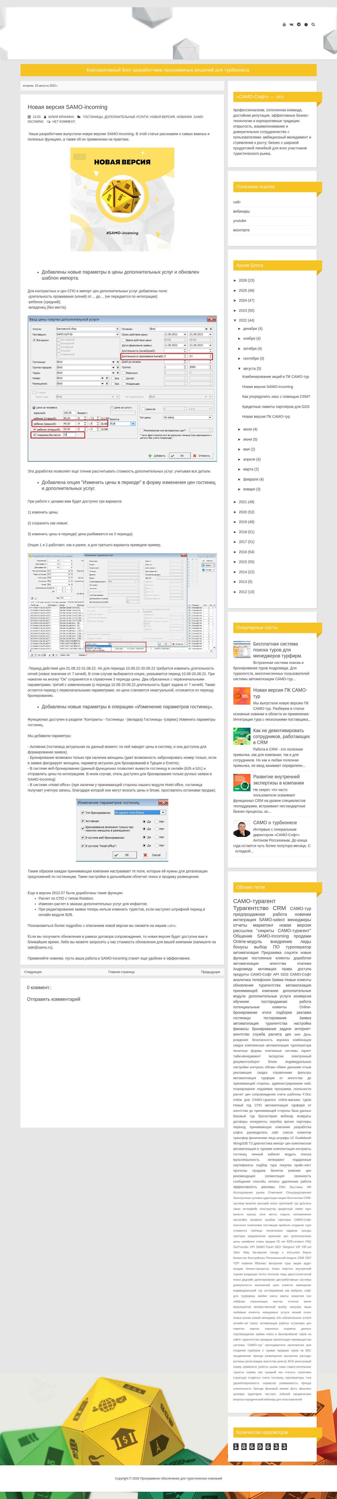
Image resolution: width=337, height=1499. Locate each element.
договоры (240, 1121)
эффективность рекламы (254, 1187)
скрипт (306, 1051)
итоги (266, 1012)
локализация (259, 1301)
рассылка (243, 930)
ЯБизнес (260, 1263)
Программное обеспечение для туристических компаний (181, 1478)
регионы (239, 1361)
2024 (243, 300)
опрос (254, 1323)
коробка (276, 1121)
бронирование (264, 1029)
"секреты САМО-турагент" (283, 930)
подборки (284, 1012)
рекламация (242, 1072)
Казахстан (240, 1257)
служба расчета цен (272, 1034)
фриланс (305, 1388)
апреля (249, 459)
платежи (304, 963)
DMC (282, 1187)
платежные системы (281, 1051)
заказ (237, 1208)
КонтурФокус (256, 1257)
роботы (263, 1366)
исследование (273, 1290)
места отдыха (279, 1214)
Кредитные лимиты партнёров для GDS (275, 407)
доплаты (305, 1203)
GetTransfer (241, 1246)
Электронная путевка (247, 1197)
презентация (281, 1339)
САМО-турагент (254, 901)
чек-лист (270, 1394)
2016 (243, 552)
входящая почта (255, 1274)
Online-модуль (247, 941)
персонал (239, 1225)
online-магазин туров (294, 1100)
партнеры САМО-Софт (294, 1219)
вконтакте (241, 230)
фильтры (304, 1072)
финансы (241, 1029)
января (249, 489)
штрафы (282, 1138)
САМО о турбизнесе (275, 822)
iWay (246, 1252)
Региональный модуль (281, 1257)
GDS (284, 974)
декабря (250, 329)
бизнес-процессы (257, 1268)
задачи (285, 1029)
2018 (243, 532)
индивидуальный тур (247, 1290)
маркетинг (263, 925)
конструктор (268, 1208)
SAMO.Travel (265, 1246)
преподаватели (275, 1345)
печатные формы (247, 1051)
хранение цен (278, 1236)
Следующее (33, 972)
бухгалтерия (267, 1116)
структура (240, 1377)
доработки (302, 958)
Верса (307, 1252)
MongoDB (240, 1143)
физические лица (262, 1138)
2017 (243, 542)
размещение (273, 1355)
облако (270, 1067)
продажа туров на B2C (294, 1350)
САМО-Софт (300, 974)
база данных (301, 1111)
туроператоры (294, 1377)
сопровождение (264, 1094)
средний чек (274, 1372)
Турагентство (251, 908)
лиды (305, 941)
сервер (251, 1372)
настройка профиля (247, 1219)
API (276, 974)
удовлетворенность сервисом (254, 1383)
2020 (243, 512)
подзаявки (265, 1089)
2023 (243, 310)
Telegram (288, 1246)
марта (248, 469)
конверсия (302, 996)
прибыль (284, 1225)
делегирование (265, 1279)
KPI (252, 1246)
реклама (304, 1012)
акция (282, 1197)
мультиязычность (246, 1160)
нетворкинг (276, 1160)
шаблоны (294, 1094)
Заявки (277, 980)
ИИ (309, 1187)
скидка (262, 1072)
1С (292, 1138)
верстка (287, 1268)
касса (273, 1295)
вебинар (287, 1116)
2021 (243, 502)
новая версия (162, 117)
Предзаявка (271, 952)
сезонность (302, 1176)
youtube (239, 221)
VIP (298, 1246)
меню (307, 1301)
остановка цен (301, 1323)
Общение (243, 936)
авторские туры (280, 1263)
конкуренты (258, 1121)
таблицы (256, 1230)
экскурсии (276, 1056)
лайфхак (239, 1301)
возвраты (304, 1116)
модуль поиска (298, 1154)
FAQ (308, 1241)
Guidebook (303, 1138)
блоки (272, 1062)
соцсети (291, 952)
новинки (184, 117)
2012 (243, 592)
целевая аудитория (247, 1394)
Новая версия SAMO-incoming (68, 107)
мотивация (267, 969)
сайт (237, 202)
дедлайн (247, 1279)
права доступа (296, 969)
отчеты (240, 925)
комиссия (297, 1295)
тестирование (275, 1018)
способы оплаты (266, 1181)
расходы (305, 1355)
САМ (301, 1257)
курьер (251, 1214)
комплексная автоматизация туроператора (278, 1045)
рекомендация (244, 1176)
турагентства (269, 985)
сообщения (241, 1181)
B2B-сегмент (295, 1241)
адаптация (270, 1197)
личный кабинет (266, 1154)
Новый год (242, 1105)
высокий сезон (267, 1203)
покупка (285, 1165)
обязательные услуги (296, 1317)
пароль (255, 1328)
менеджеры (299, 919)
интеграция (244, 919)
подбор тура (266, 1165)
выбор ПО (267, 947)
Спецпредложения (298, 1192)
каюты (284, 1295)
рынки (274, 1366)
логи (262, 1214)
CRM (279, 908)
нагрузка (295, 1306)
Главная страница (121, 972)
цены (236, 1241)
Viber (236, 1252)
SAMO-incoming (273, 936)
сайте (171, 926)
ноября (249, 338)
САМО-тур (300, 908)
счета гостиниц (272, 1377)
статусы (290, 1372)
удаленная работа (296, 1181)
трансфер (240, 1138)
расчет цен (241, 1094)
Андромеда (243, 969)
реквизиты (250, 1366)
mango (274, 1252)
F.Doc (307, 1094)
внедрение (281, 941)
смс (260, 1372)
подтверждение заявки (249, 1334)
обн (278, 1317)
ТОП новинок (243, 1263)
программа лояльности (293, 1089)
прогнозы (240, 1170)
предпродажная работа (260, 914)
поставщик (270, 1225)
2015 (243, 562)
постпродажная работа (286, 1002)
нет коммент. (64, 121)
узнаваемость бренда (295, 1383)
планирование (244, 1089)
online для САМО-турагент (254, 1100)
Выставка (296, 1187)
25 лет (281, 1241)
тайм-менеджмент (247, 1056)
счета (281, 1094)
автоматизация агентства (259, 963)
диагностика (263, 1143)
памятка (239, 1328)
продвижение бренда (248, 1355)
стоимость (240, 1230)
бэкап (276, 1268)
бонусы (240, 947)
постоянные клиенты (271, 958)
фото (293, 1388)
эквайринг (248, 1241)
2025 (243, 290)
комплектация (284, 1149)
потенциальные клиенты (260, 1007)
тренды (306, 1230)
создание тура (301, 1225)
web (297, 1034)
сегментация (274, 1176)
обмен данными (289, 1067)
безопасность (262, 1040)
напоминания (302, 1214)
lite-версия (260, 1252)
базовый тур (244, 1116)
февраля (250, 479)
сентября (251, 358)
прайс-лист (302, 1165)
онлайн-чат (240, 1323)
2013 (243, 582)
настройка (302, 1023)
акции (297, 1263)
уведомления (257, 1236)
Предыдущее (210, 972)
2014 (243, 572)
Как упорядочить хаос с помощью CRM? (276, 396)
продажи (302, 936)
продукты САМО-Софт (252, 974)
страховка (304, 1372)
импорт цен (282, 1143)
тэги (308, 1377)
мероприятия (242, 1306)
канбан (262, 1295)
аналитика (242, 980)
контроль (257, 1067)
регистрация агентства (261, 1361)
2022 (243, 320)
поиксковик (254, 1225)
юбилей (285, 1394)
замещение (303, 1285)
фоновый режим (276, 1388)
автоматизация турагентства (260, 1023)
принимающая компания (270, 1127)
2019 (243, 522)
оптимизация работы (274, 1323)
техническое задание (282, 1230)
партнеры (303, 1121)
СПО (258, 1105)
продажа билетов (268, 1170)
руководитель (257, 1132)
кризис (289, 1121)
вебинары (241, 211)
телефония (261, 980)
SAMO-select (272, 919)
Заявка (305, 1018)
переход (239, 1127)
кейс (308, 1083)
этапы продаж (265, 1241)
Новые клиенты (298, 980)
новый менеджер (263, 1317)
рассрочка (291, 1355)
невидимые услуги (276, 1312)
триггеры (239, 1236)
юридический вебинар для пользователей (274, 1399)
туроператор (298, 947)
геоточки (273, 1274)
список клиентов (297, 1132)
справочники (282, 1072)
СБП (308, 1257)
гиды (283, 1274)
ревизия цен (299, 1170)
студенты (254, 1377)
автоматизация (246, 952)
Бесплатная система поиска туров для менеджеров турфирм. (277, 650)
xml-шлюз (293, 1252)
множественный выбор (270, 1306)
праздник (266, 1339)
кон (309, 1295)
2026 (243, 280)
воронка (283, 1040)
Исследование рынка (249, 1192)
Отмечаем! (275, 1192)
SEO (278, 1246)
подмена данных (297, 1328)
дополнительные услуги (126, 117)
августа (249, 368)
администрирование (287, 1083)
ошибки (270, 1219)
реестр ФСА (285, 1361)
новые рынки (242, 1317)
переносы (271, 1328)
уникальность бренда (248, 1388)
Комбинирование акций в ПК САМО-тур (275, 376)
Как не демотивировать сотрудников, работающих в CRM (281, 736)
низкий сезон (301, 1312)
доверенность (242, 1285)
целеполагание (301, 1236)
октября (249, 348)
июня (247, 439)
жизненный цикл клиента (274, 1285)
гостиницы (93, 117)
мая (246, 449)
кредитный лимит (290, 1208)
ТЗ (251, 1143)
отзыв (306, 1067)
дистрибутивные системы (293, 1279)
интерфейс (250, 1208)
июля (247, 429)
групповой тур (288, 1203)
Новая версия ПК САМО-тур (266, 416)
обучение (241, 1002)
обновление (243, 985)
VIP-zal (306, 1246)
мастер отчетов (286, 1301)
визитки (251, 1203)
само (282, 1366)
